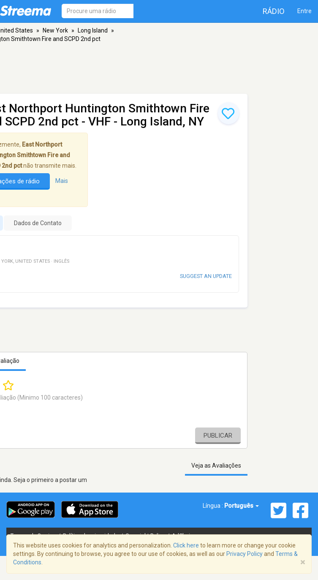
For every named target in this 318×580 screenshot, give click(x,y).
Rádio (274, 11)
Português (241, 505)
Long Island (93, 30)
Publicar (218, 435)
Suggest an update (206, 276)
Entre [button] (304, 11)
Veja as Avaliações (216, 465)
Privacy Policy (244, 553)
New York (55, 30)
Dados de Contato (38, 223)
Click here (186, 545)
